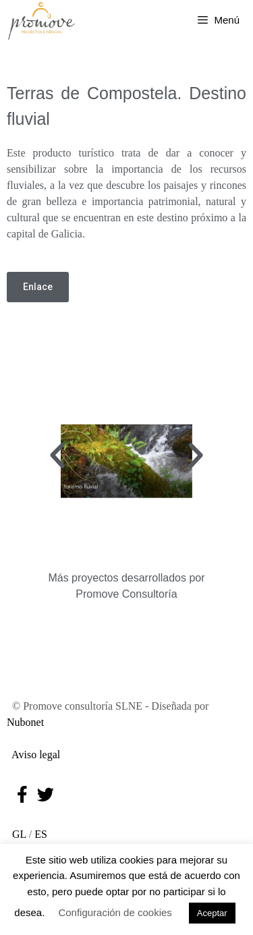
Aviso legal (33, 754)
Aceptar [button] (212, 913)
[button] (57, 456)
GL (16, 834)
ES (40, 834)
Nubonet (25, 722)
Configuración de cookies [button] (114, 912)
